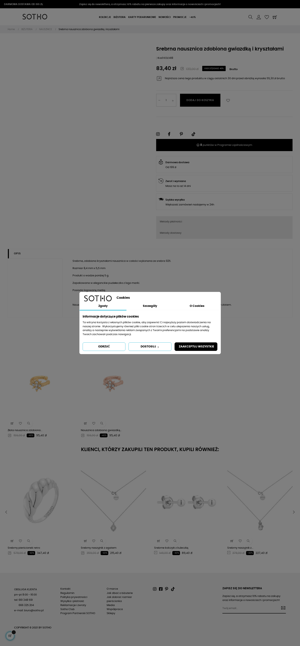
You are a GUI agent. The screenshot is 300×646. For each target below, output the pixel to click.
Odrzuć (104, 346)
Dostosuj (150, 346)
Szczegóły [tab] (150, 306)
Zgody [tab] (103, 306)
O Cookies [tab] (197, 306)
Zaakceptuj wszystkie (196, 346)
